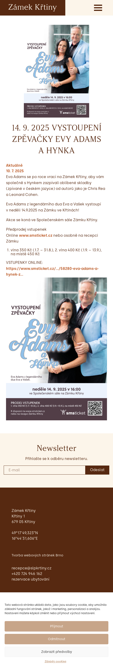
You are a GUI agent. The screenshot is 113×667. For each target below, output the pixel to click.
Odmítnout (56, 639)
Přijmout (56, 626)
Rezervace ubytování (30, 579)
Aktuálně (14, 165)
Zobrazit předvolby (56, 652)
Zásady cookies (55, 661)
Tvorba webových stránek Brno (37, 555)
